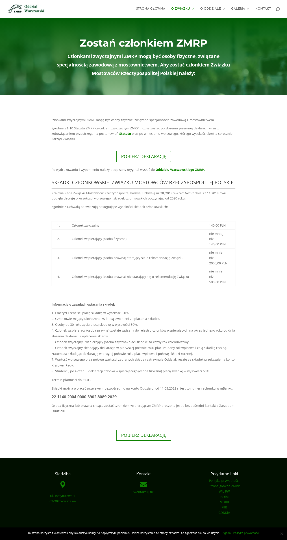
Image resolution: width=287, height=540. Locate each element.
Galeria (238, 9)
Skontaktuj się (143, 492)
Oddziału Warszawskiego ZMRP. (180, 169)
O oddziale (210, 9)
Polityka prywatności (224, 480)
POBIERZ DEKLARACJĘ (143, 156)
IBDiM (224, 497)
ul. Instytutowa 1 (62, 496)
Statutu (125, 133)
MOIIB (224, 502)
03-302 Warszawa (63, 501)
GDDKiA (224, 512)
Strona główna (150, 9)
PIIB (224, 507)
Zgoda (226, 533)
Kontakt (263, 9)
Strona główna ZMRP (224, 486)
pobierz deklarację (143, 435)
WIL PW (224, 491)
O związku (180, 9)
